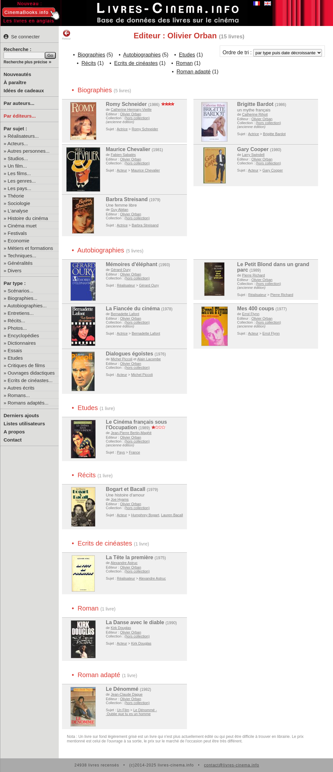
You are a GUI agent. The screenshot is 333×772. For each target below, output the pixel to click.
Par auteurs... (19, 103)
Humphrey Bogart (145, 515)
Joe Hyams (120, 499)
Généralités (20, 263)
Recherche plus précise (25, 62)
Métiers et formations (30, 248)
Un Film (123, 710)
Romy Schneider (126, 104)
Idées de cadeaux (24, 90)
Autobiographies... (27, 305)
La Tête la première (129, 557)
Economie (19, 240)
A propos (14, 431)
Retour (66, 34)
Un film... (17, 166)
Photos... (17, 328)
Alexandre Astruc (124, 563)
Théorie (15, 196)
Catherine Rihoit (255, 114)
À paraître (15, 82)
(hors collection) (137, 118)
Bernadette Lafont (125, 314)
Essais (15, 350)
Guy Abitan (119, 210)
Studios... (18, 158)
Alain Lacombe (149, 359)
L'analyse (18, 210)
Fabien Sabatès (123, 155)
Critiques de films (26, 365)
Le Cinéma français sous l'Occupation (136, 424)
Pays (121, 452)
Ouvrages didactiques (31, 373)
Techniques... (21, 255)
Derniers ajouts (21, 415)
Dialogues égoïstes (129, 353)
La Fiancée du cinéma (133, 308)
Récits (88, 63)
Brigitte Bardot (255, 104)
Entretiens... (21, 313)
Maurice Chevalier (128, 149)
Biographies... (23, 298)
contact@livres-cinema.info (231, 765)
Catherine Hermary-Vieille (131, 109)
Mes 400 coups (255, 308)
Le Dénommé (122, 689)
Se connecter (22, 36)
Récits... (16, 320)
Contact (13, 440)
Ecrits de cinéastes (136, 63)
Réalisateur (126, 285)
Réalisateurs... (23, 136)
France (134, 452)
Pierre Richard (253, 275)
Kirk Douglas (121, 628)
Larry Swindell (253, 155)
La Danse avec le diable (135, 622)
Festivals (17, 233)
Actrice (122, 129)
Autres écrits (20, 388)
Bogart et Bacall (125, 489)
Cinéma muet (22, 225)
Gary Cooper (253, 149)
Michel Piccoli (121, 359)
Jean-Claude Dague (126, 694)
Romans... (19, 395)
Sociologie (19, 203)
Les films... (19, 173)
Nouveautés (17, 74)
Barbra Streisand (127, 199)
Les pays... (19, 188)
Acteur (122, 170)
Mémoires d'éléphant (131, 264)
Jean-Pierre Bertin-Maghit (131, 433)
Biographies (91, 55)
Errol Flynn (250, 314)
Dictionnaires (22, 343)
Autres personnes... (28, 151)
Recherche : (17, 49)
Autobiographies (142, 55)
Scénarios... (20, 290)
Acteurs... (17, 143)
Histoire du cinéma (28, 218)
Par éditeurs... (20, 116)
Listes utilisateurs (24, 423)
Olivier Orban (130, 114)
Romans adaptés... (28, 402)
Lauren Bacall (172, 515)
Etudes (15, 358)
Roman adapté (194, 71)
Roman (184, 63)
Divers (15, 270)
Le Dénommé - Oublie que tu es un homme (131, 712)
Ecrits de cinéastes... (30, 380)
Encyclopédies (23, 335)
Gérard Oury (120, 270)
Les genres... (22, 181)
